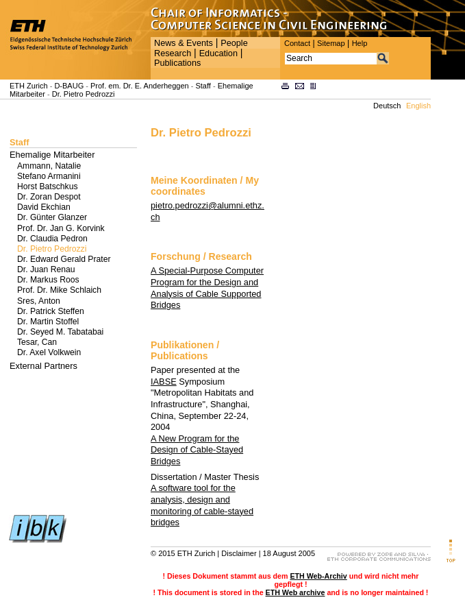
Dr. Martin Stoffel (48, 321)
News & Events (183, 43)
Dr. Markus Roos (48, 280)
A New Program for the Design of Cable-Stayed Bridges (197, 449)
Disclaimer (238, 553)
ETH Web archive (295, 592)
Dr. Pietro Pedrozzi (83, 94)
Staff (202, 86)
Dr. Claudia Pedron (52, 238)
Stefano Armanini (49, 176)
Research (172, 53)
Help (360, 43)
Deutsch (387, 105)
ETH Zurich (29, 86)
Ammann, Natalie (49, 166)
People (234, 43)
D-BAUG (69, 86)
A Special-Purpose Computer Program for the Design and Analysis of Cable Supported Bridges (207, 287)
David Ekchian (44, 207)
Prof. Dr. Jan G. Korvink (61, 228)
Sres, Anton (38, 301)
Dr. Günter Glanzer (52, 217)
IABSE (164, 381)
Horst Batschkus (47, 186)
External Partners (43, 366)
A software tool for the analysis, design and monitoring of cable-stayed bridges (202, 505)
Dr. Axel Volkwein (49, 352)
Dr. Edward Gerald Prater (63, 259)
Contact (297, 43)
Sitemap (331, 43)
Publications (177, 63)
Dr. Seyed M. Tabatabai (60, 332)
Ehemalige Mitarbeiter (52, 154)
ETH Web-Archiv (318, 576)
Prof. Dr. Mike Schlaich (59, 290)
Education (218, 53)
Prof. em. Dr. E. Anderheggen (139, 86)
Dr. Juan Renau (46, 269)
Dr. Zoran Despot (49, 197)
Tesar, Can (37, 342)
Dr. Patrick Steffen (50, 311)
